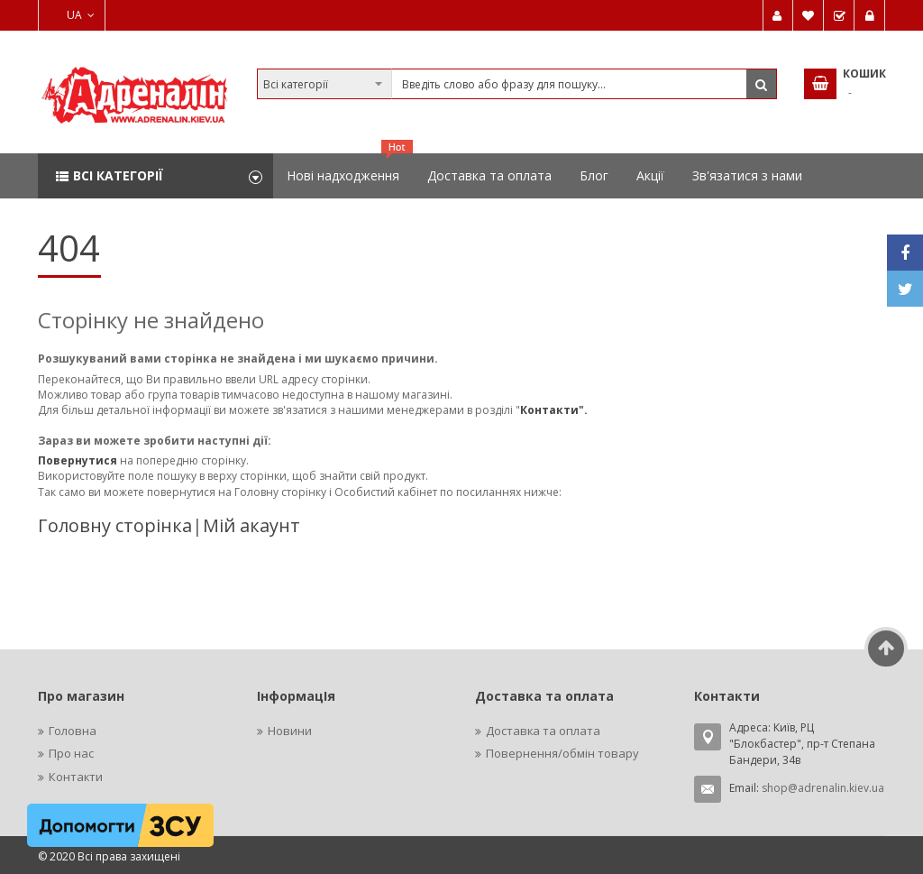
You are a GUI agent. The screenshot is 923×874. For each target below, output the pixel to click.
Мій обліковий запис (778, 15)
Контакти (76, 776)
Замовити (839, 15)
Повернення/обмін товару (562, 753)
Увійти (869, 15)
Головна (72, 730)
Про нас (71, 753)
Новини (290, 730)
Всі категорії (118, 175)
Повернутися (79, 460)
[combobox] (517, 84)
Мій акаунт (251, 525)
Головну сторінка (115, 525)
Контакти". (554, 410)
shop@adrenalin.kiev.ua (823, 788)
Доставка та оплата (543, 730)
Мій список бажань (808, 15)
